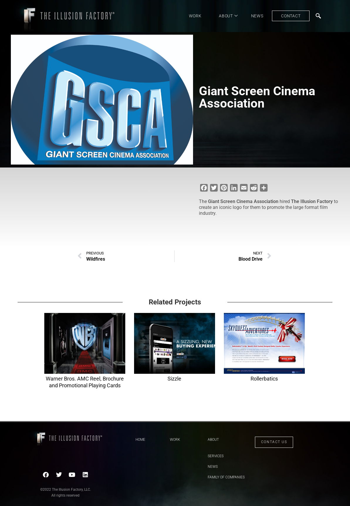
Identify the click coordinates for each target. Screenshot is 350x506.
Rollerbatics (264, 379)
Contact (290, 16)
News (257, 16)
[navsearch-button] (318, 15)
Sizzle (174, 379)
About (228, 16)
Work (195, 16)
